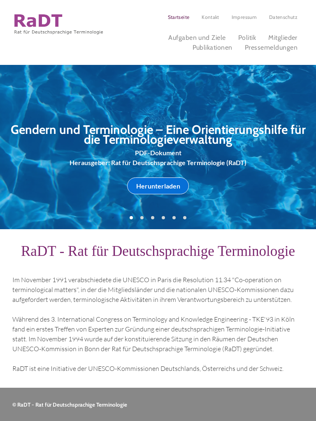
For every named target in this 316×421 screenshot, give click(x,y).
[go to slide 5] (174, 217)
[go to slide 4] (163, 217)
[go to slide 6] (184, 217)
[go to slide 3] (152, 217)
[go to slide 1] (131, 217)
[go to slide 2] (142, 217)
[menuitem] (179, 17)
